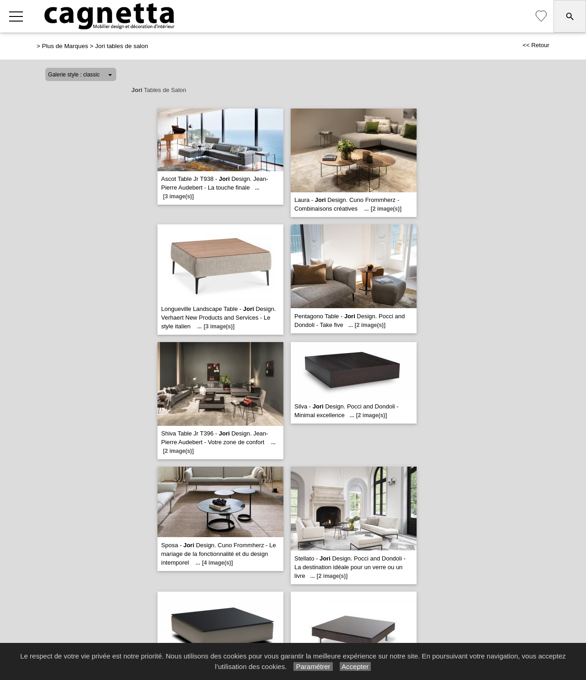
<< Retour (535, 45)
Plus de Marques (65, 46)
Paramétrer (313, 666)
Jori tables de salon (121, 46)
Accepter (355, 666)
